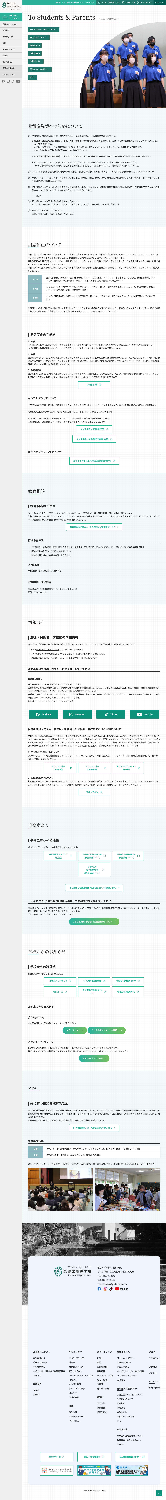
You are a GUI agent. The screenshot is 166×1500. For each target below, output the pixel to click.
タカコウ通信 (123, 1366)
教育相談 (35, 45)
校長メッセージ (40, 1362)
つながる (73, 1379)
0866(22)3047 (109, 1275)
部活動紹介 (102, 1412)
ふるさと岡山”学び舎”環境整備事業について (94, 921)
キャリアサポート (77, 1416)
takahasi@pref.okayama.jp (115, 1284)
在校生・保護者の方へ (75, 2)
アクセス (102, 2)
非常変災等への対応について (43, 29)
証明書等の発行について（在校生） (60, 856)
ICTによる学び (75, 1371)
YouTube (145, 714)
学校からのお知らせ (40, 69)
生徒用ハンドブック (60, 980)
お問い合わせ (114, 2)
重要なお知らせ (9, 68)
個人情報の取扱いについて (94, 992)
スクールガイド (128, 2)
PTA (32, 77)
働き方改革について (128, 991)
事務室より (36, 61)
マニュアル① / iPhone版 (62, 768)
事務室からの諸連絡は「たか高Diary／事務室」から (94, 887)
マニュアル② (94, 791)
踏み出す (73, 1392)
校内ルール (60, 991)
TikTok (111, 714)
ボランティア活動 (105, 1375)
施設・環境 (102, 1379)
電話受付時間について (128, 980)
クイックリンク (9, 74)
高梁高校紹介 (39, 1357)
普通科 (36, 1390)
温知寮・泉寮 (103, 1388)
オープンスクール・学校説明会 (131, 1371)
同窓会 (120, 1444)
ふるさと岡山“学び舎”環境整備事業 (49, 1371)
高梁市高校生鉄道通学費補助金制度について (128, 856)
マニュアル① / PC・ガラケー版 (128, 768)
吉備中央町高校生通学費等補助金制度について (94, 869)
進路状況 (73, 1412)
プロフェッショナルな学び (81, 1375)
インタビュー (75, 1420)
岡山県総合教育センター (131, 1457)
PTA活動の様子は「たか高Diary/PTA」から (94, 1127)
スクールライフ (9, 49)
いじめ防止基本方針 (94, 980)
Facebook (43, 714)
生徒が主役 (74, 1397)
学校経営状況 (39, 1366)
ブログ (152, 1351)
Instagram (77, 714)
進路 (4, 43)
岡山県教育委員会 (94, 1457)
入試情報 (121, 1379)
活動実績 (101, 1407)
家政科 (36, 1394)
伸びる (72, 1362)
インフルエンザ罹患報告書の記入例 (94, 438)
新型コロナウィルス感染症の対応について (94, 460)
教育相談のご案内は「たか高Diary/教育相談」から (94, 527)
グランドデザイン (77, 1357)
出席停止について (39, 37)
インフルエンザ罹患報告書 (94, 428)
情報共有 (35, 53)
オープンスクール (144, 2)
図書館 (100, 1384)
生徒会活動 (102, 1366)
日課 (99, 1357)
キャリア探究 (75, 1384)
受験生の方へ (60, 2)
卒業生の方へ (90, 2)
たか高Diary (7, 62)
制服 (99, 1362)
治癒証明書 (94, 384)
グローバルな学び (77, 1388)
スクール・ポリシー (126, 1357)
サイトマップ (160, 2)
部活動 (5, 55)
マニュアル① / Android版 (96, 768)
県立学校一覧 (56, 1457)
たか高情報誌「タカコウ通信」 (107, 1030)
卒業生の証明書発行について (130, 1435)
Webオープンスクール (94, 1058)
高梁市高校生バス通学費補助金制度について (94, 856)
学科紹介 (6, 30)
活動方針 (101, 1403)
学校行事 (101, 1371)
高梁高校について (9, 24)
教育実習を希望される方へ (129, 1440)
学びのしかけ (8, 37)
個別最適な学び (76, 1366)
